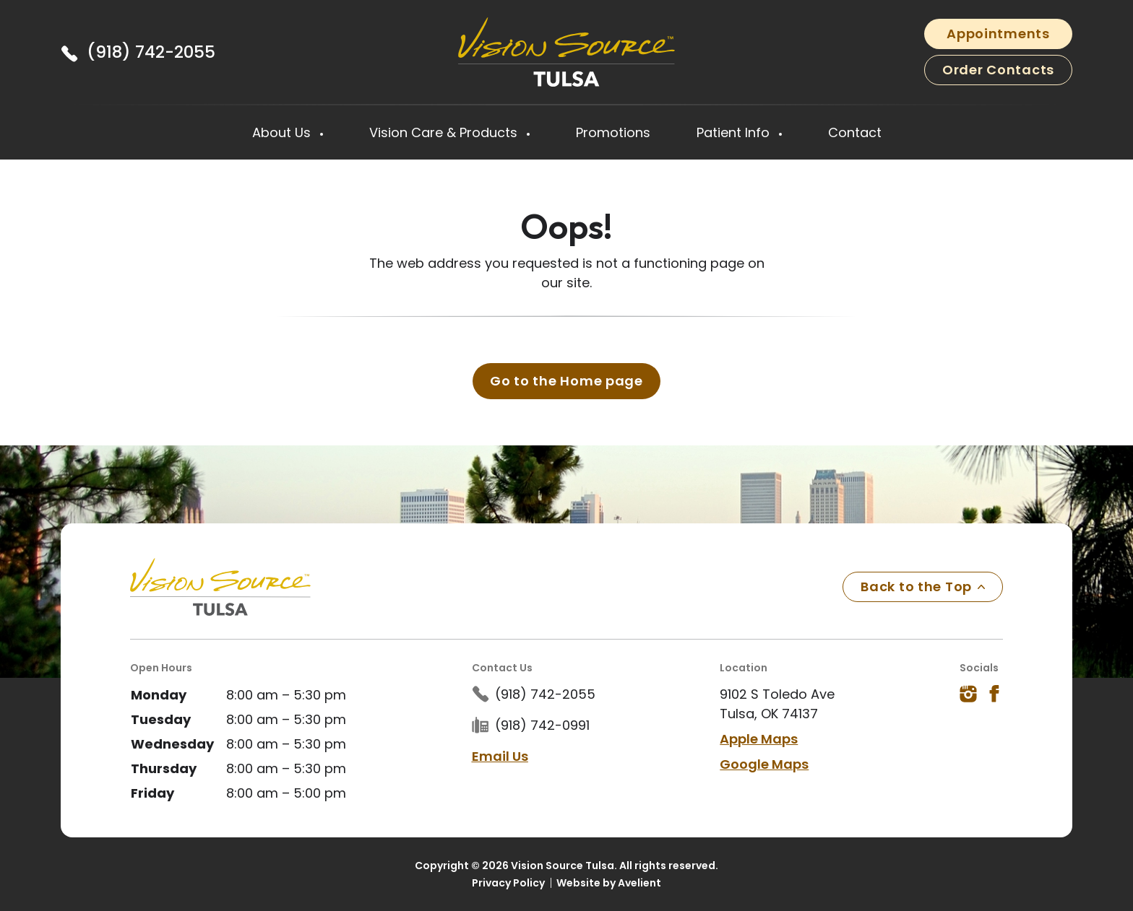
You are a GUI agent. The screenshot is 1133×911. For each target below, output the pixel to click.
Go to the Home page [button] (566, 381)
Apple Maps (759, 739)
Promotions (613, 132)
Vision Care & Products (445, 132)
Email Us (500, 756)
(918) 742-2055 (151, 52)
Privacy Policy (508, 883)
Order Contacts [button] (998, 70)
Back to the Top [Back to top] (923, 586)
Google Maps (764, 764)
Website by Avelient (608, 883)
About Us (283, 132)
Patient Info (735, 132)
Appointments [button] (998, 34)
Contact (855, 132)
